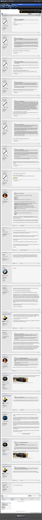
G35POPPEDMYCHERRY (7, 314)
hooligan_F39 (5, 191)
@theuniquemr (16, 24)
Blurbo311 (4, 287)
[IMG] (2, 507)
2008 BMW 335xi (5, 454)
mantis (21, 263)
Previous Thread (19, 501)
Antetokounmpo (22, 225)
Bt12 (3, 229)
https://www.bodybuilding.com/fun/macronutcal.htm (23, 290)
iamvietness (5, 484)
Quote (38, 32)
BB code (2, 506)
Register (39, 1)
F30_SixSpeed (5, 414)
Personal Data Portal (26, 518)
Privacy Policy (15, 518)
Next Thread (23, 501)
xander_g (22, 480)
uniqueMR (4, 18)
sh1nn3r (4, 254)
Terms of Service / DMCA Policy (20, 518)
